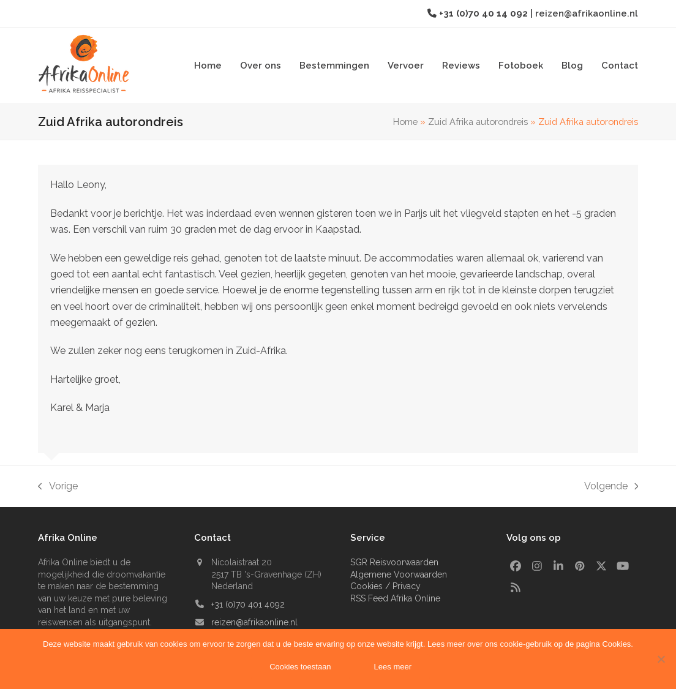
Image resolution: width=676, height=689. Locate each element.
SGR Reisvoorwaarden (394, 562)
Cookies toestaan (300, 667)
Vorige (58, 487)
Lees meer (393, 667)
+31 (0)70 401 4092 (248, 604)
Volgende (611, 487)
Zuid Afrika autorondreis (478, 121)
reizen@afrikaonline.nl (586, 13)
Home (405, 121)
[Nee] (661, 659)
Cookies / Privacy (385, 586)
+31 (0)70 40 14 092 (484, 13)
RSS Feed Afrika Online (395, 598)
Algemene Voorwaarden (398, 574)
